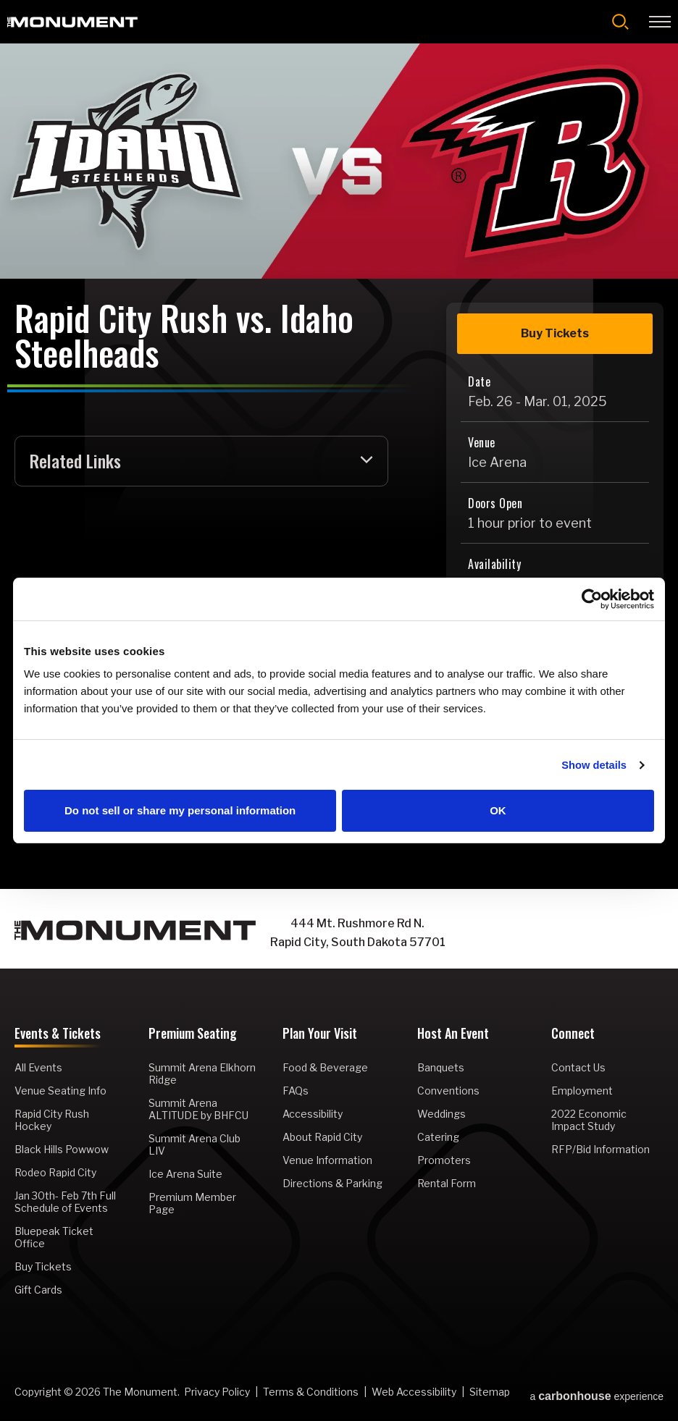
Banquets (440, 1068)
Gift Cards (38, 1290)
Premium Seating (192, 1035)
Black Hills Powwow (61, 1150)
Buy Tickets (555, 333)
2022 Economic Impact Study (589, 1120)
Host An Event (453, 1035)
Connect (573, 1035)
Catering (438, 1137)
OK (498, 811)
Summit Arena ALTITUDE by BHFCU (198, 1109)
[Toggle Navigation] (660, 22)
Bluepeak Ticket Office (53, 1238)
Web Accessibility (414, 1392)
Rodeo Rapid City (55, 1173)
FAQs (295, 1091)
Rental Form (446, 1184)
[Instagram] (561, 934)
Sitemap (489, 1392)
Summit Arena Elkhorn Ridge (202, 1074)
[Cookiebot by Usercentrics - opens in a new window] (590, 599)
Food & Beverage (325, 1068)
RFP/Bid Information (600, 1150)
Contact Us (578, 1068)
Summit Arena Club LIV (194, 1145)
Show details (593, 765)
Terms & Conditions (311, 1392)
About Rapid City (322, 1137)
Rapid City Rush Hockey (51, 1120)
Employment (582, 1091)
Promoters (444, 1161)
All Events (38, 1068)
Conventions (448, 1091)
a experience (597, 1393)
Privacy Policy (217, 1392)
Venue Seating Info (60, 1091)
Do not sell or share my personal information (180, 811)
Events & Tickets (57, 1035)
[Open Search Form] (620, 22)
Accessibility (312, 1114)
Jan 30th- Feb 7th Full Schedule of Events (65, 1202)
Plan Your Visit (319, 1035)
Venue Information (327, 1161)
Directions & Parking (332, 1184)
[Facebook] (532, 934)
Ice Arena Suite (185, 1174)
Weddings (441, 1114)
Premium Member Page (192, 1204)
